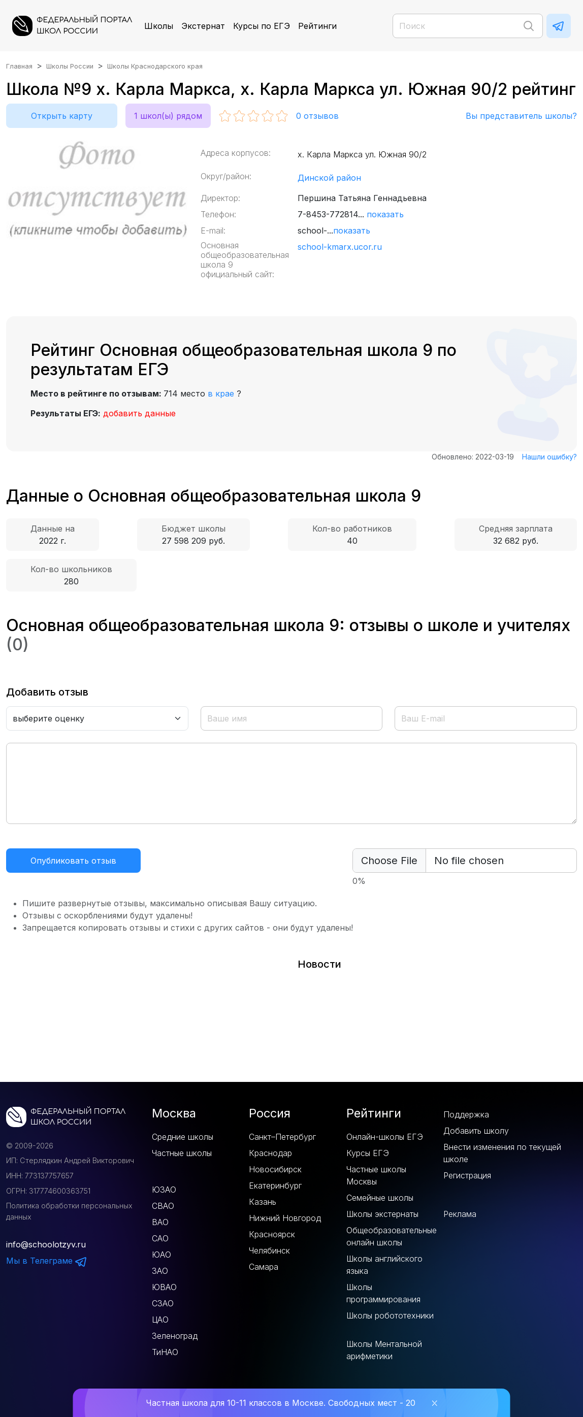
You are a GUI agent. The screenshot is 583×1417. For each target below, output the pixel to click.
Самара (263, 1267)
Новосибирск (275, 1169)
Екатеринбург (275, 1185)
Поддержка (466, 1114)
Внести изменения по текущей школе (502, 1153)
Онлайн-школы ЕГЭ (384, 1137)
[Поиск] (468, 26)
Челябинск (269, 1250)
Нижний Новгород (285, 1218)
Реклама (459, 1214)
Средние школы (182, 1137)
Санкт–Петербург (282, 1137)
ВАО (160, 1222)
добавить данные (139, 413)
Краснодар (270, 1153)
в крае (221, 393)
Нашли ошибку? (549, 456)
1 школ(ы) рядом (168, 116)
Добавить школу (476, 1131)
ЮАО (161, 1254)
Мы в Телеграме (46, 1261)
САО (160, 1238)
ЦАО (160, 1319)
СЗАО (163, 1303)
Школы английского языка (384, 1265)
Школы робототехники (390, 1315)
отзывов (317, 116)
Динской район (329, 178)
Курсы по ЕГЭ (261, 26)
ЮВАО (164, 1287)
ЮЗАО (164, 1189)
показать (385, 214)
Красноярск (272, 1234)
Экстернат (203, 26)
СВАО (163, 1206)
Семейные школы (379, 1198)
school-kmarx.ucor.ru (340, 247)
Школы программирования (383, 1293)
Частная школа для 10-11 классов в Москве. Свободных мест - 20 (280, 1403)
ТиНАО (165, 1352)
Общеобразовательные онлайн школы (391, 1236)
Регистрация (467, 1175)
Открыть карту (61, 116)
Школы (158, 26)
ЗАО (160, 1271)
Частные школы (182, 1153)
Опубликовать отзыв (73, 860)
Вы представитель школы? (521, 116)
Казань (262, 1202)
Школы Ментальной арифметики (384, 1350)
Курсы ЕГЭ (367, 1153)
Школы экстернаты (382, 1214)
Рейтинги (317, 26)
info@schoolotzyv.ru (46, 1244)
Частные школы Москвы (376, 1175)
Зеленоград (175, 1336)
